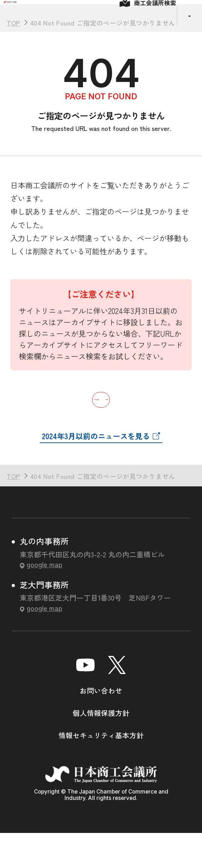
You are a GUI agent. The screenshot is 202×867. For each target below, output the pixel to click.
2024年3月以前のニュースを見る (96, 469)
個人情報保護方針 (101, 746)
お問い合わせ (101, 724)
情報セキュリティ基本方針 (101, 769)
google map (44, 598)
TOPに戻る (100, 429)
